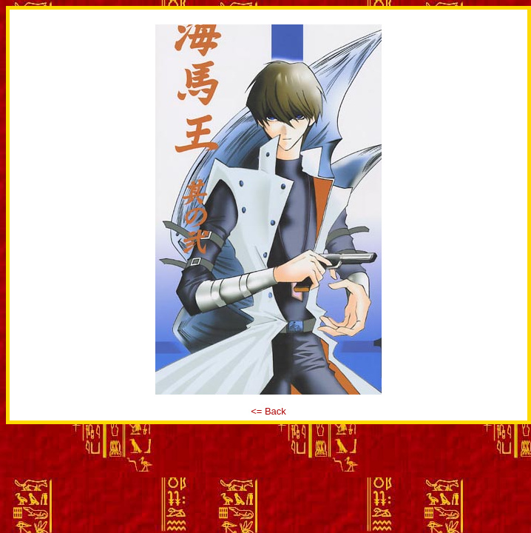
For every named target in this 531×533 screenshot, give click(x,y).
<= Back (268, 411)
